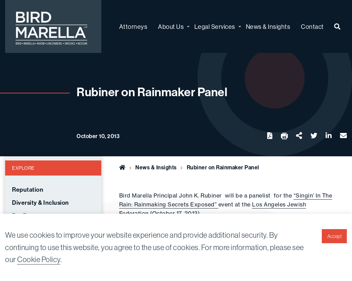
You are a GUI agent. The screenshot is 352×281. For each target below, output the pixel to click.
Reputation (27, 189)
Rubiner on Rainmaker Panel (223, 167)
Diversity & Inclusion (40, 202)
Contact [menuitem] (312, 27)
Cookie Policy (38, 259)
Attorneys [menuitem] (133, 27)
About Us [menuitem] (171, 27)
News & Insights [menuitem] (268, 27)
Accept (334, 236)
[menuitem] (337, 26)
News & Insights (156, 167)
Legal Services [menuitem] (214, 27)
